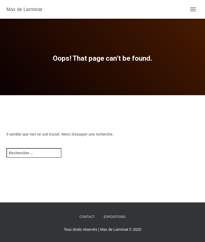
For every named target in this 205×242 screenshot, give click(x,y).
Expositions (114, 217)
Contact (87, 217)
